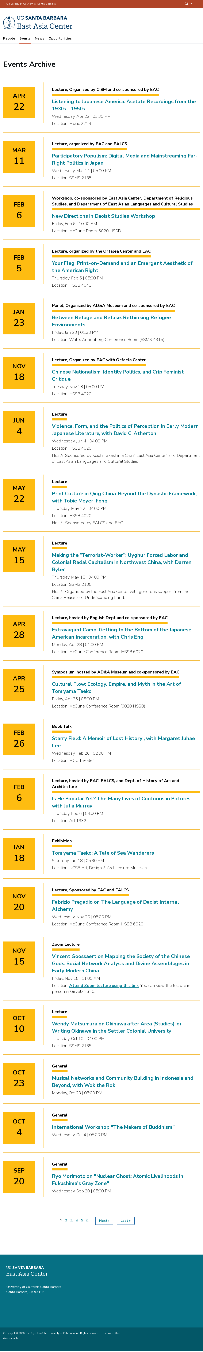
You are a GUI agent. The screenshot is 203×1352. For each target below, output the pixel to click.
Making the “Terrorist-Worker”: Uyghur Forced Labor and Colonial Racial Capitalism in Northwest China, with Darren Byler (122, 563)
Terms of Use (112, 1334)
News (39, 38)
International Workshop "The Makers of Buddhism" (113, 1128)
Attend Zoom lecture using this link (104, 987)
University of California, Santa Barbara (31, 3)
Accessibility (10, 1339)
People (9, 38)
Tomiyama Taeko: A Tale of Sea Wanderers (103, 854)
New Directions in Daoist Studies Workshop (103, 217)
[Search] (189, 4)
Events (25, 38)
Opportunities (60, 38)
